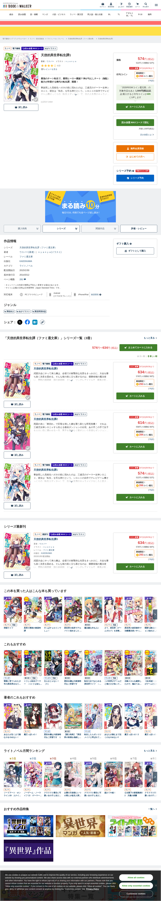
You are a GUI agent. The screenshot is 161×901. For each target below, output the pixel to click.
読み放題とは (147, 140)
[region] (80, 885)
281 (22, 284)
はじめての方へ (135, 162)
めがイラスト (23, 317)
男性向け (9, 317)
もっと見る (150, 343)
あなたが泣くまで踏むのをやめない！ (12, 741)
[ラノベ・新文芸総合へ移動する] (37, 44)
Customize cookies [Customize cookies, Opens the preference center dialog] (136, 894)
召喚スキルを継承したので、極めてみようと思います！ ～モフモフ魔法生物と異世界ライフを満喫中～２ (133, 688)
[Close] (156, 885)
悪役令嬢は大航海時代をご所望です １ (52, 741)
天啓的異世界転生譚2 (46, 424)
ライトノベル (26, 271)
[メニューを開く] (156, 5)
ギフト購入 (124, 248)
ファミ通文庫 (26, 262)
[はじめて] (121, 5)
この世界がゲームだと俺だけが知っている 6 (112, 688)
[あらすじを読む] (76, 96)
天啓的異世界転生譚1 (46, 475)
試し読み (21, 112)
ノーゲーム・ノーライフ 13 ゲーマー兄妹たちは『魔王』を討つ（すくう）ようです (33, 799)
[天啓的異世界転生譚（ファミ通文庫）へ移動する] (81, 44)
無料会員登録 (135, 153)
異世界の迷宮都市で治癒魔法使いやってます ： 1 (133, 634)
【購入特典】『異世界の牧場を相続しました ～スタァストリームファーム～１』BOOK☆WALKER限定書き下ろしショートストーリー (73, 741)
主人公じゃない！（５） (51, 687)
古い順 (141, 361)
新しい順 (152, 361)
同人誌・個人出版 (95, 14)
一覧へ (152, 814)
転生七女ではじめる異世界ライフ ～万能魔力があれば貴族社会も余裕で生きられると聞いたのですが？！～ (92, 688)
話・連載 (34, 14)
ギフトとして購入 (135, 256)
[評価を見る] (50, 72)
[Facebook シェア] (27, 327)
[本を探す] (146, 5)
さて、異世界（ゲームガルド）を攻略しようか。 (112, 634)
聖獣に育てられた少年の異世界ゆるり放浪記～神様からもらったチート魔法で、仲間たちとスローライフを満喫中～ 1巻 (12, 688)
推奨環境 (96, 300)
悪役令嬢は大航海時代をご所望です (72, 687)
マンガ (45, 14)
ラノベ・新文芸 (76, 14)
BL (109, 14)
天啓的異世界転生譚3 (46, 373)
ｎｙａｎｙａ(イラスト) (49, 257)
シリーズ (67, 233)
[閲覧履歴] (129, 5)
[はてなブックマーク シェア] (34, 327)
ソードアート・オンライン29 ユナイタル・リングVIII (12, 799)
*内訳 (151, 86)
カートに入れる (135, 112)
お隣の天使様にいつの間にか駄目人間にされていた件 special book (73, 799)
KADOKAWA (25, 266)
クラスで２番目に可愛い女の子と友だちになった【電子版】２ (92, 799)
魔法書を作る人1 (91, 633)
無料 (150, 14)
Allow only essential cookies (136, 886)
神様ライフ (8, 633)
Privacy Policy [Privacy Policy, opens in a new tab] (92, 889)
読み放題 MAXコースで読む (135, 127)
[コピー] (42, 327)
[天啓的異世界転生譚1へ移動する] (105, 44)
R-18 (140, 14)
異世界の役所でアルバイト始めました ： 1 (73, 634)
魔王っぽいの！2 (132, 740)
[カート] (137, 5)
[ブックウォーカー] (17, 5)
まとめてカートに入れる (138, 352)
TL (119, 14)
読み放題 (22, 14)
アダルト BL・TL (129, 14)
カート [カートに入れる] (135, 401)
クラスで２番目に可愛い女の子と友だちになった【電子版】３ (52, 799)
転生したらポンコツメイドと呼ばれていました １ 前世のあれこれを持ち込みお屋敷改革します (93, 741)
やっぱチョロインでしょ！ (52, 634)
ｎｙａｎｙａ (71, 66)
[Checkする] (35, 104)
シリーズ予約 (125, 176)
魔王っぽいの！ (30, 740)
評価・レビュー (139, 233)
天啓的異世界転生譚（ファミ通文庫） (38, 252)
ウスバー (50, 66)
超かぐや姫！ (110, 798)
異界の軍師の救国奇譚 (32, 634)
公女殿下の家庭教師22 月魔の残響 (134, 799)
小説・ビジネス (58, 14)
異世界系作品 (39, 317)
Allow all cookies (136, 877)
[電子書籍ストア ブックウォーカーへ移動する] (15, 44)
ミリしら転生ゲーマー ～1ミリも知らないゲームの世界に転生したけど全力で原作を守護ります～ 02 (33, 688)
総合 (11, 14)
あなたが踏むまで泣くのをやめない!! (112, 741)
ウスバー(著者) (26, 257)
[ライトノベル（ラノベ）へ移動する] (56, 44)
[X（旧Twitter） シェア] (19, 327)
